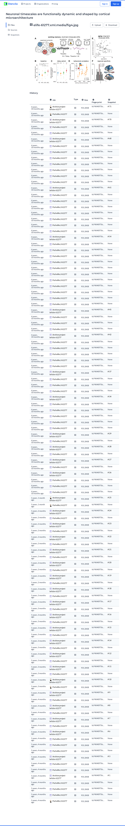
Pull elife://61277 (59, 114)
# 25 (109, 497)
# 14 (109, 640)
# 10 (109, 679)
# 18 (109, 588)
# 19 (109, 575)
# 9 (109, 692)
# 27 (109, 459)
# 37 (109, 371)
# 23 (109, 523)
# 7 (109, 718)
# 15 (109, 627)
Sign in (105, 4)
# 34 (109, 396)
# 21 (109, 549)
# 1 (109, 775)
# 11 (109, 666)
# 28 (109, 446)
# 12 (109, 653)
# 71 (109, 106)
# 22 (109, 536)
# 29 (109, 433)
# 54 (109, 236)
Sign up (116, 4)
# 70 (109, 119)
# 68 (109, 138)
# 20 (109, 562)
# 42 (109, 334)
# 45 (109, 309)
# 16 (109, 614)
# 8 (109, 705)
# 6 (109, 731)
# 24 (109, 510)
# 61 (109, 187)
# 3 (109, 756)
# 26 (109, 472)
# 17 (109, 601)
